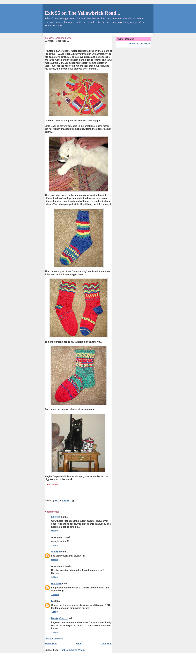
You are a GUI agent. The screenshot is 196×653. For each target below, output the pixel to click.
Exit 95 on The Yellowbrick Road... (82, 13)
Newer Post (51, 643)
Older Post (106, 643)
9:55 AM (54, 577)
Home (79, 643)
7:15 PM (54, 632)
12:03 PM (55, 595)
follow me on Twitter (140, 43)
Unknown (56, 583)
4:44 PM (54, 612)
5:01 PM (54, 531)
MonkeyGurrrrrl (59, 618)
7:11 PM (54, 545)
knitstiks (56, 517)
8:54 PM (54, 560)
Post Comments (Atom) (72, 650)
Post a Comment (54, 638)
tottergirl (56, 551)
